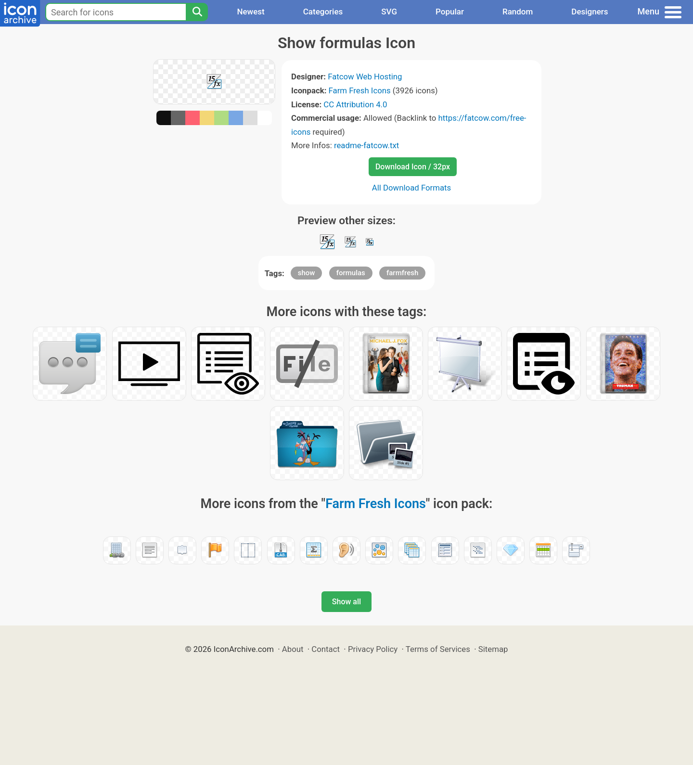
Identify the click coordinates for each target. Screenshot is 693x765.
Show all (346, 601)
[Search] (197, 12)
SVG (389, 11)
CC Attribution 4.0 (355, 104)
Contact (325, 649)
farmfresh (402, 272)
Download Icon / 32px (412, 166)
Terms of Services (438, 649)
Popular (450, 11)
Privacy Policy (373, 649)
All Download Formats (411, 187)
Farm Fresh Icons (360, 90)
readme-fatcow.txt (366, 145)
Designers (589, 11)
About (293, 649)
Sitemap (493, 649)
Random (517, 11)
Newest (250, 11)
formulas (350, 272)
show (306, 272)
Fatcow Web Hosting (365, 76)
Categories (323, 11)
